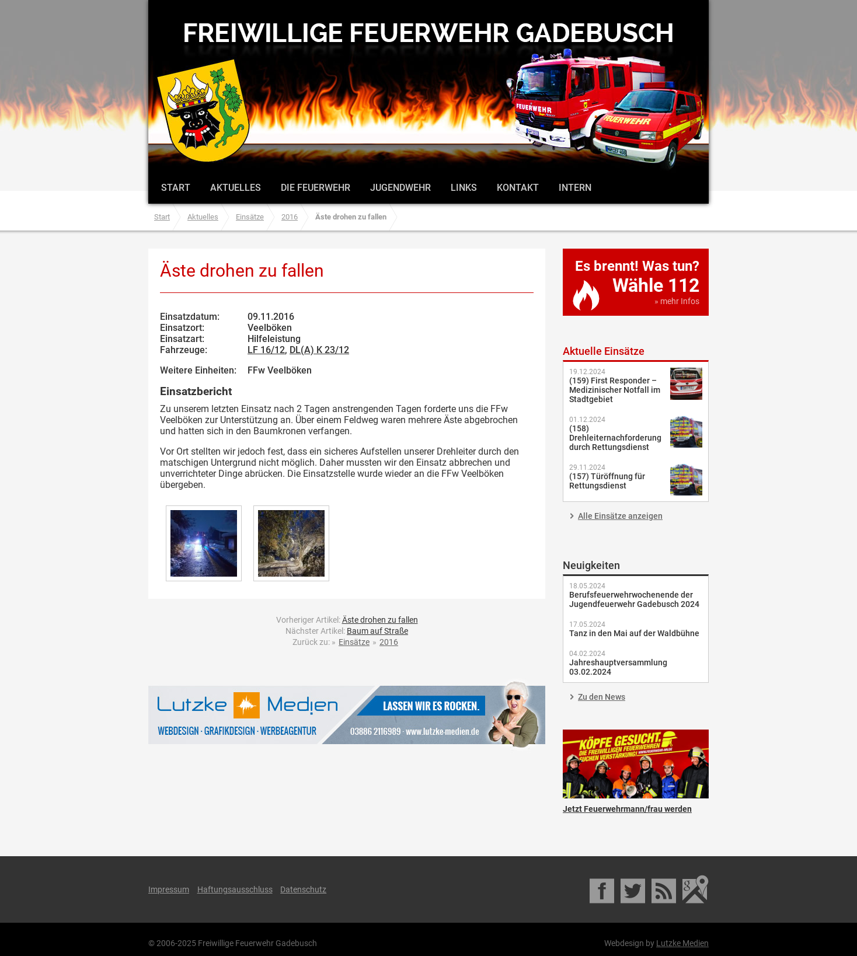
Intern (575, 187)
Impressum (168, 889)
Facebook (603, 889)
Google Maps (695, 889)
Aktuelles (235, 187)
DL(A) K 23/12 (319, 349)
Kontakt (518, 187)
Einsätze (250, 216)
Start (175, 187)
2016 (289, 216)
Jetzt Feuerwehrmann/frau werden (636, 764)
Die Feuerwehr (315, 187)
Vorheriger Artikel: (347, 619)
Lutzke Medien (346, 714)
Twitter (634, 889)
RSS (665, 889)
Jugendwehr (400, 187)
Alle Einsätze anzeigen (620, 516)
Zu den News (601, 697)
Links (464, 187)
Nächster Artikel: (346, 631)
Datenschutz (303, 889)
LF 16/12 (266, 349)
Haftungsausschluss (235, 889)
